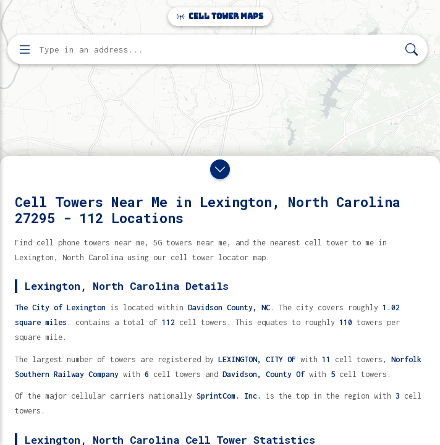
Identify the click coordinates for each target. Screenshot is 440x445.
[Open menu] (25, 49)
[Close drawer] (220, 169)
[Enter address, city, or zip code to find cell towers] (219, 50)
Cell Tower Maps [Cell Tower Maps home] (220, 16)
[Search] (411, 49)
